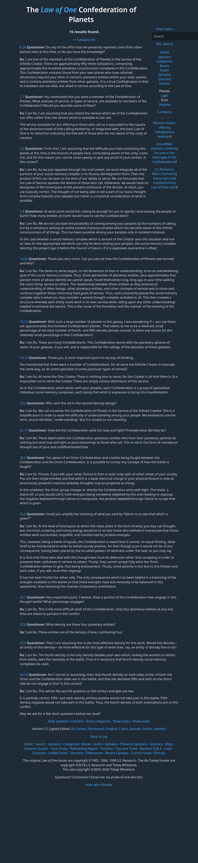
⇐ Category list (84, 39)
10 (26, 674)
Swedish (159, 729)
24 (24, 47)
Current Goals (141, 753)
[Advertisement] (99, 818)
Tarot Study (59, 748)
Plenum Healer (164, 129)
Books (164, 66)
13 (26, 358)
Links (168, 748)
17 (26, 430)
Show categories (98, 721)
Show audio (141, 721)
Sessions (164, 57)
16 (21, 259)
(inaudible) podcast (164, 153)
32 (26, 259)
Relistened (96, 729)
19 (21, 403)
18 (21, 358)
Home (164, 52)
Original (164, 104)
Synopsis (164, 74)
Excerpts (39, 753)
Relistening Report (83, 748)
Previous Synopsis (133, 744)
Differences (94, 753)
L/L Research (164, 178)
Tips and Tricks (126, 748)
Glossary (164, 79)
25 (21, 457)
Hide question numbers (65, 721)
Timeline (106, 748)
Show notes (121, 721)
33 (26, 321)
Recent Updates (117, 753)
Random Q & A (151, 748)
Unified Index (58, 753)
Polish (147, 729)
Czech (123, 729)
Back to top (99, 736)
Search (40, 744)
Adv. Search (164, 44)
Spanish (135, 729)
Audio (164, 70)
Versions (76, 753)
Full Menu (164, 112)
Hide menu (164, 29)
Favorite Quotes (36, 748)
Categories (164, 61)
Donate (164, 83)
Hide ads (92, 784)
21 (21, 430)
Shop (168, 744)
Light (164, 95)
